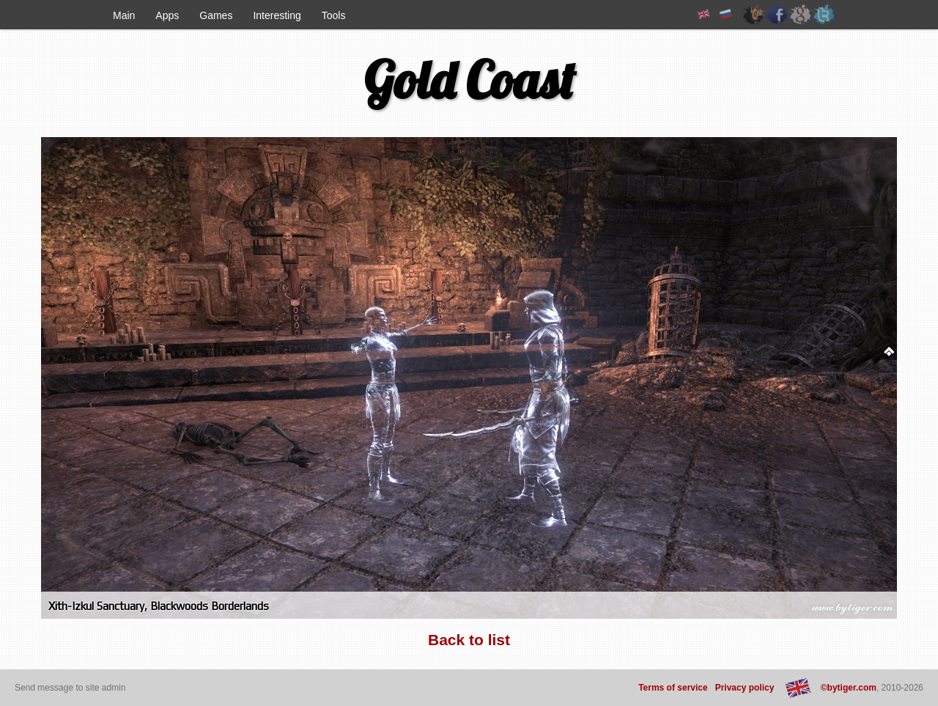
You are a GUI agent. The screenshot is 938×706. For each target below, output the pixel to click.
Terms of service (673, 688)
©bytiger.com (848, 688)
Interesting (276, 15)
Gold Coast (469, 80)
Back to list (469, 639)
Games (215, 15)
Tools (334, 15)
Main (124, 15)
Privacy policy (745, 688)
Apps (167, 15)
